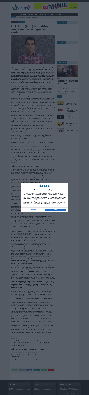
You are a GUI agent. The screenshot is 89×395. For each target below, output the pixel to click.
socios (34, 190)
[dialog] (44, 197)
